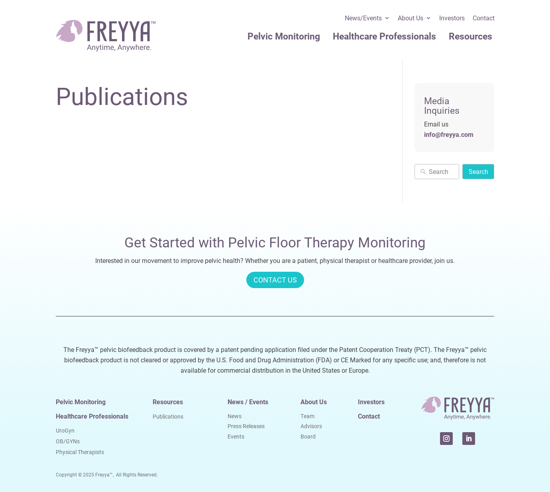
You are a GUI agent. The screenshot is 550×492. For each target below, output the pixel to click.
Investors (452, 18)
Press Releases (246, 426)
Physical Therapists (80, 452)
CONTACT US (275, 280)
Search (478, 171)
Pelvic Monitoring (284, 36)
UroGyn (65, 430)
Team (307, 416)
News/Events (363, 18)
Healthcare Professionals (384, 36)
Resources (470, 36)
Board (308, 436)
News (235, 416)
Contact (484, 18)
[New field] (442, 171)
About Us (410, 18)
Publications (168, 416)
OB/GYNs (68, 441)
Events (236, 436)
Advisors (311, 426)
